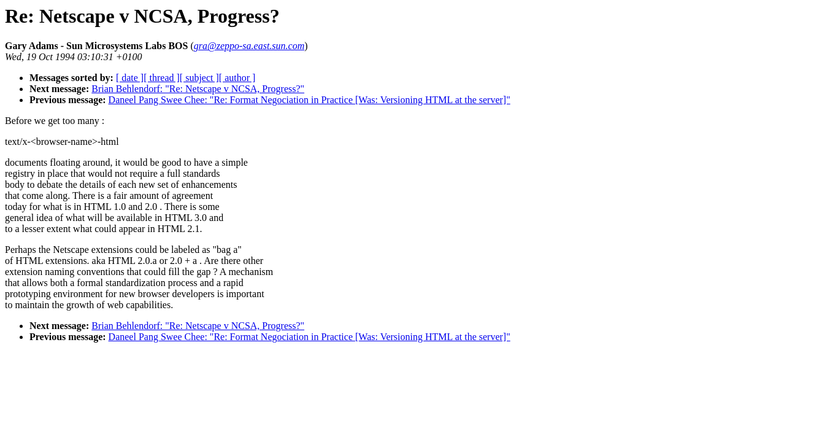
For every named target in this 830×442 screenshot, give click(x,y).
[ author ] (237, 77)
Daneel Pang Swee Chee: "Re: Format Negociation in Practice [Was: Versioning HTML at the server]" (309, 100)
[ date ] (130, 77)
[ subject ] (199, 77)
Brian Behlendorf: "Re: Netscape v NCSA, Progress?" (197, 88)
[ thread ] (162, 77)
